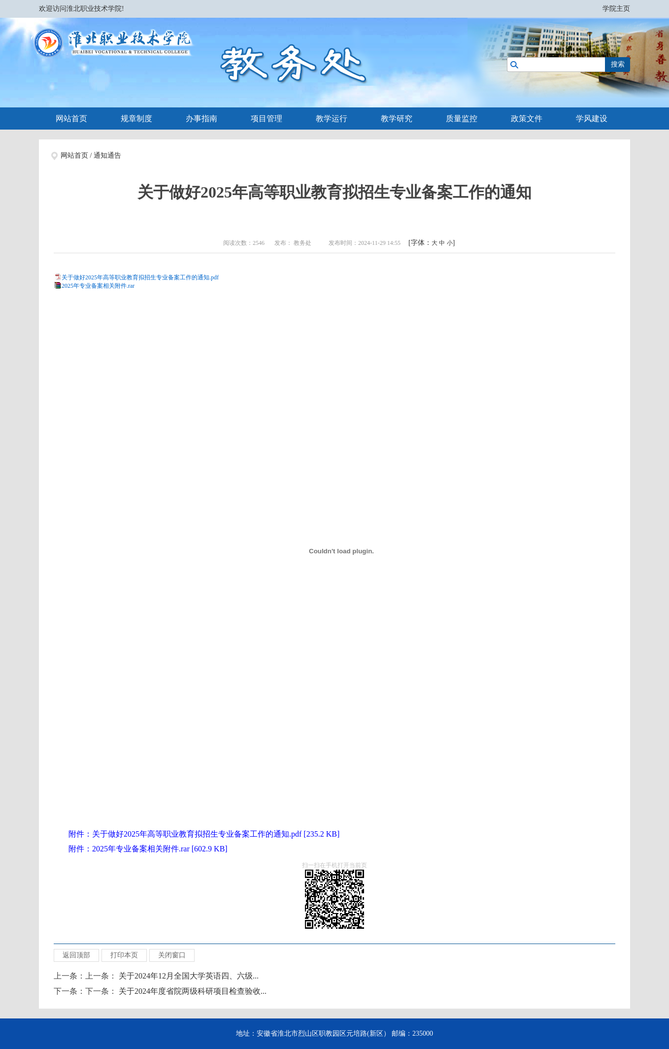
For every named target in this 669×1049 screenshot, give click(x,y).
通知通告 (107, 155)
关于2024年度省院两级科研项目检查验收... (193, 991)
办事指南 (201, 118)
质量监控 (461, 118)
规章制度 (136, 118)
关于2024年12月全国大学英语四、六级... (189, 976)
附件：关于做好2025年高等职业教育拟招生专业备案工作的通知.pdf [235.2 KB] (203, 834)
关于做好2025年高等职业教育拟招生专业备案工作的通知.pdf (140, 277)
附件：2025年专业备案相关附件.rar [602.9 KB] (148, 849)
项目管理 (266, 118)
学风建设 (591, 118)
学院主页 (616, 8)
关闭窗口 (172, 955)
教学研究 (396, 118)
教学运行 (331, 118)
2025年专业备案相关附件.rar (98, 285)
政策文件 (526, 118)
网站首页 (71, 118)
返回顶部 (76, 955)
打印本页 (124, 955)
